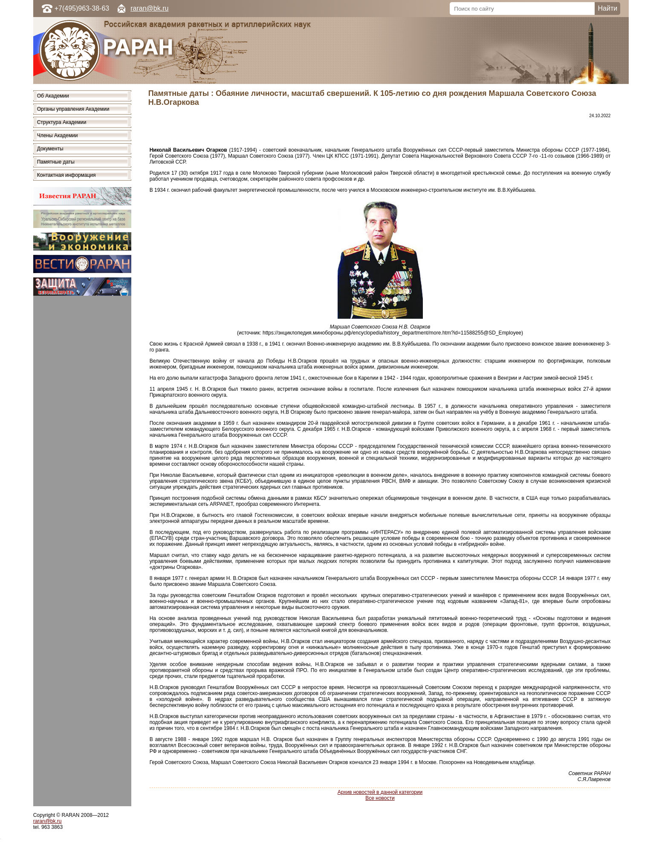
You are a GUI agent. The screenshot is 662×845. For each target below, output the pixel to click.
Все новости (379, 798)
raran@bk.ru (149, 8)
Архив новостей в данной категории (380, 792)
